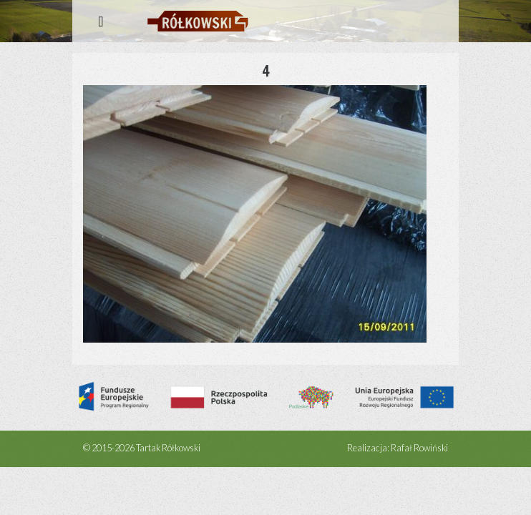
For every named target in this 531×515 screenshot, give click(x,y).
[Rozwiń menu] (101, 21)
